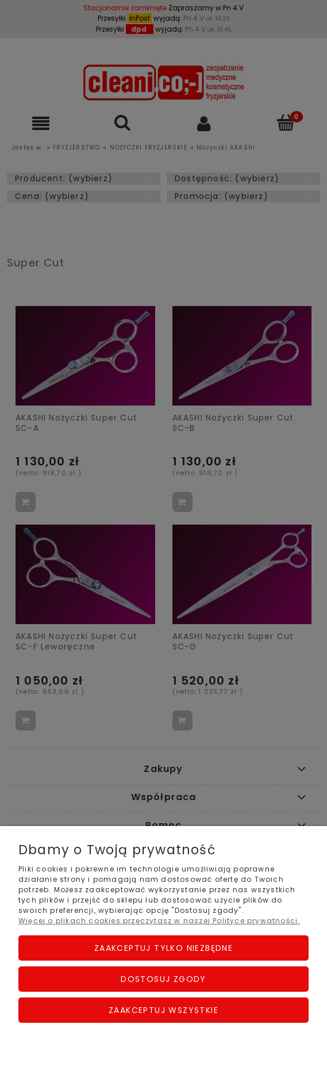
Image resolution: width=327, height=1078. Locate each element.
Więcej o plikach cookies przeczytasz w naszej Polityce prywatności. (159, 921)
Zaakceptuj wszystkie (163, 1010)
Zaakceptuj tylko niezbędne (163, 948)
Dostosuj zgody (163, 979)
